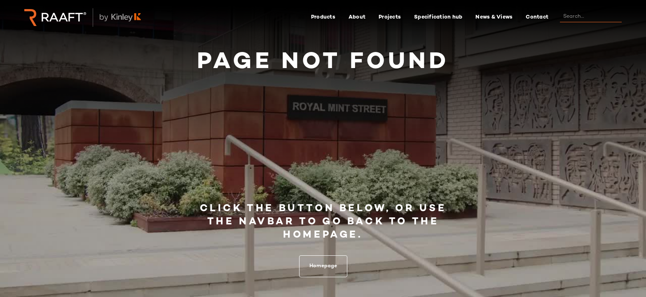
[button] (323, 17)
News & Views (494, 17)
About (357, 17)
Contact (537, 17)
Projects (390, 17)
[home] (55, 17)
